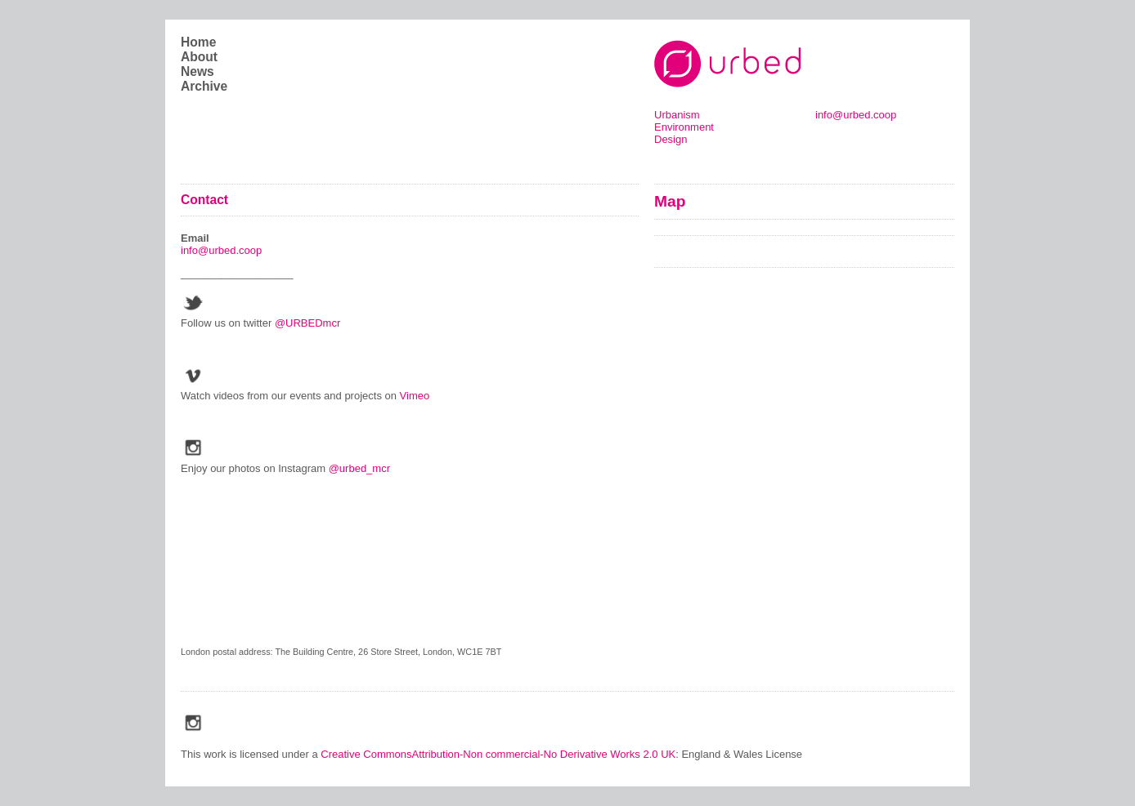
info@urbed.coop (855, 115)
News (197, 71)
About (199, 57)
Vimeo (416, 396)
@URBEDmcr (307, 323)
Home (198, 42)
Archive (204, 86)
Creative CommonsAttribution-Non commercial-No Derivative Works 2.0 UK (498, 754)
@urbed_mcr (359, 468)
